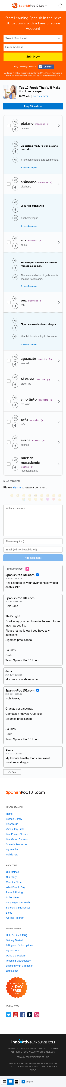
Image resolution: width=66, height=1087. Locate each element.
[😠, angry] (42, 495)
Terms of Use (39, 73)
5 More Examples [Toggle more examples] (29, 344)
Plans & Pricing (14, 892)
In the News (12, 897)
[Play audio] (15, 122)
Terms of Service (47, 1067)
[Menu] (5, 5)
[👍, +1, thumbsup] (60, 499)
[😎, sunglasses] (36, 495)
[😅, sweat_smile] (54, 495)
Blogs (9, 912)
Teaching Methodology (18, 960)
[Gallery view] (17, 1082)
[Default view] (10, 1082)
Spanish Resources (16, 844)
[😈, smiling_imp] (48, 499)
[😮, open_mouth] (42, 499)
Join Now (33, 56)
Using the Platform (16, 955)
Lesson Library (14, 818)
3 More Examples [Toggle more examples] (29, 226)
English (27, 1081)
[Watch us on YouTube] (15, 1014)
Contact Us (12, 970)
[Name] (33, 541)
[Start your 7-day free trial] (17, 987)
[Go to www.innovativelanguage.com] (33, 1041)
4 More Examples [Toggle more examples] (29, 286)
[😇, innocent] (30, 499)
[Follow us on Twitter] (8, 1014)
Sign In (17, 487)
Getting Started (14, 940)
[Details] (59, 125)
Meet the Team (14, 882)
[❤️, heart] (54, 499)
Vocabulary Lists (15, 829)
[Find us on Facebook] (23, 1014)
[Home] (29, 8)
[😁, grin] (24, 495)
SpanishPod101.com (44, 1052)
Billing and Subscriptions (19, 945)
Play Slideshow (33, 106)
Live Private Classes (17, 834)
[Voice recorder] (15, 129)
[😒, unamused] (30, 495)
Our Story (11, 877)
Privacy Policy (50, 73)
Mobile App (12, 854)
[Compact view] (4, 1082)
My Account (12, 950)
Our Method (12, 872)
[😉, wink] (60, 495)
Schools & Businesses (18, 907)
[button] (60, 5)
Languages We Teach (18, 902)
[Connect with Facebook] (46, 66)
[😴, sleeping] (36, 499)
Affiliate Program (15, 917)
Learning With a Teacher (19, 965)
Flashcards (12, 824)
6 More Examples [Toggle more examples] (29, 167)
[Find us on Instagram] (37, 1014)
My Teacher (12, 849)
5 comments (40, 96)
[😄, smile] (12, 495)
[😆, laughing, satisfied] (48, 495)
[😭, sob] (24, 499)
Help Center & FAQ (16, 935)
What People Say (15, 887)
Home (9, 813)
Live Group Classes (16, 839)
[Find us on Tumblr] (30, 1014)
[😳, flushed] (18, 495)
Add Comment (33, 557)
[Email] (33, 550)
